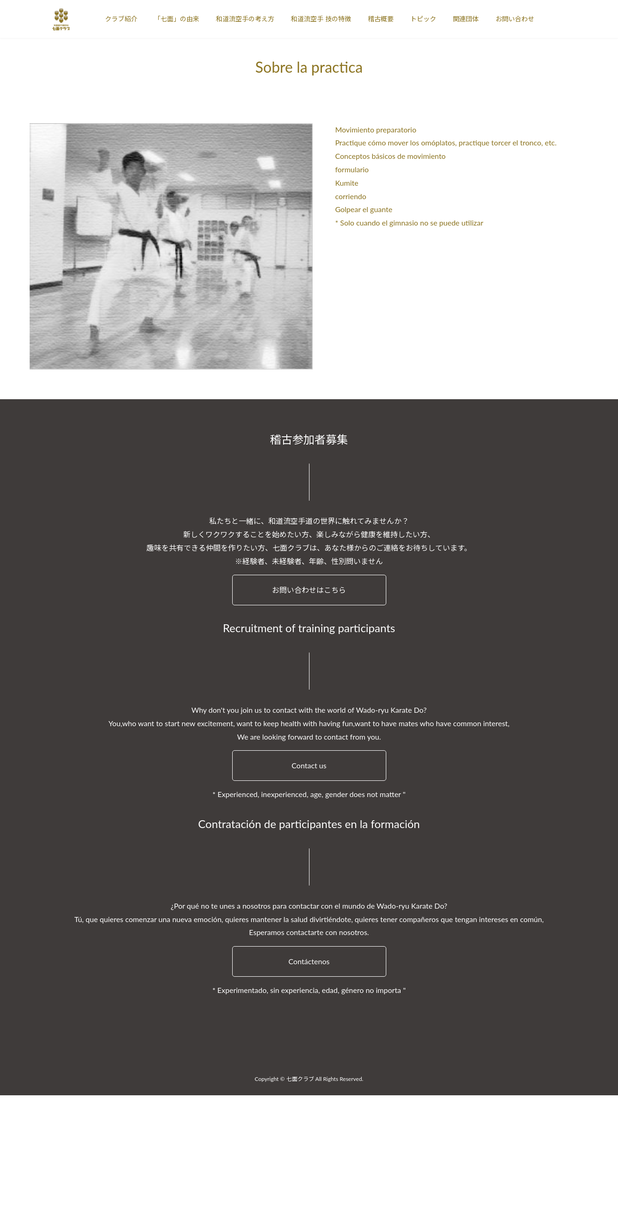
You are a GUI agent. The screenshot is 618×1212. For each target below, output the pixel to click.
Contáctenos (309, 961)
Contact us (308, 765)
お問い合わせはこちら (309, 589)
